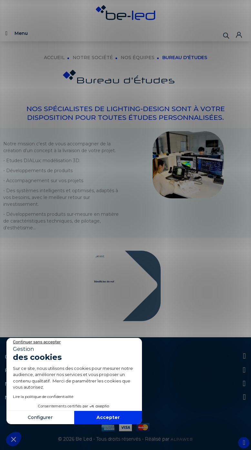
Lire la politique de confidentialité (43, 396)
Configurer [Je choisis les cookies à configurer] (40, 417)
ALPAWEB (182, 439)
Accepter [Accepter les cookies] (108, 417)
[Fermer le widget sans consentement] (37, 342)
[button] (13, 439)
